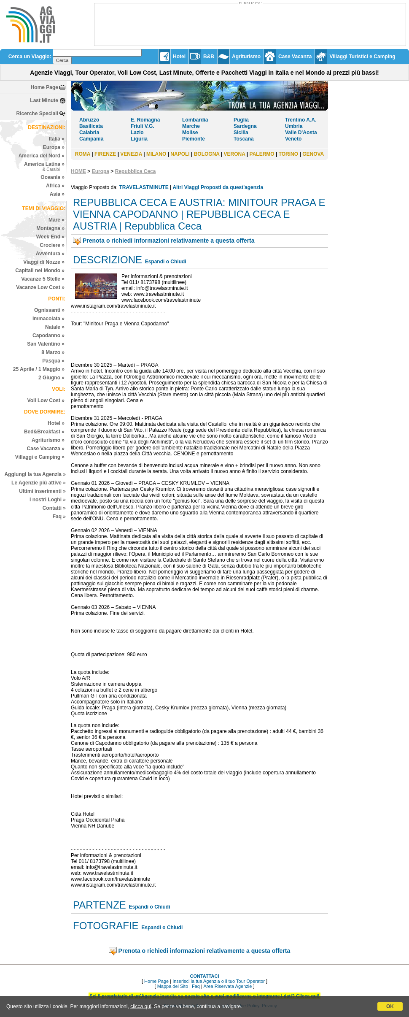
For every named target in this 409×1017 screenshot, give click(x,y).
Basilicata (91, 126)
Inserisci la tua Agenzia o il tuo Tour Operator (218, 981)
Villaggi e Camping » (40, 457)
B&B (208, 57)
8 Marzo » (53, 352)
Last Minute (44, 100)
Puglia (241, 120)
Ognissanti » (49, 310)
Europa (100, 171)
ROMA (82, 154)
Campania (91, 139)
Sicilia (241, 132)
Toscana (244, 139)
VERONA (234, 154)
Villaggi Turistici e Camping (362, 57)
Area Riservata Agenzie (227, 986)
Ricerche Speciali (37, 113)
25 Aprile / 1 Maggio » (39, 369)
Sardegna (245, 126)
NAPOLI (179, 154)
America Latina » (44, 166)
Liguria (139, 139)
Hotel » (56, 423)
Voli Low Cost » (46, 400)
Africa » (55, 186)
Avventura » (50, 254)
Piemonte (193, 139)
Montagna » (50, 228)
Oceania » (52, 177)
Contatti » (54, 508)
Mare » (56, 220)
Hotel (179, 57)
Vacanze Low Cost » (40, 287)
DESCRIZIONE (107, 259)
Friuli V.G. (142, 126)
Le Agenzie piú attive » (38, 483)
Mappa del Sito (172, 986)
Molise (190, 132)
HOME (78, 171)
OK (390, 1006)
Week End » (50, 237)
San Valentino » (46, 344)
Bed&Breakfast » (44, 432)
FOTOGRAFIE (106, 925)
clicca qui (140, 1006)
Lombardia (195, 120)
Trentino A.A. (300, 120)
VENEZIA (131, 154)
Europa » (54, 147)
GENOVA (313, 154)
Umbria (293, 126)
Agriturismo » (48, 440)
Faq (196, 986)
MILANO (156, 154)
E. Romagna (145, 120)
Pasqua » (53, 361)
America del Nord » (42, 156)
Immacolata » (48, 319)
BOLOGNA (207, 154)
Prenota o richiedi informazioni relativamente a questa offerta (169, 240)
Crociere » (52, 245)
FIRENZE (105, 154)
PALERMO (262, 154)
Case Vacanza (295, 57)
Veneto (293, 139)
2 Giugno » (51, 378)
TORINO (288, 154)
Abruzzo (89, 120)
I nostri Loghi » (48, 500)
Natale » (55, 327)
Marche (191, 126)
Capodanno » (48, 335)
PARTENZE (99, 905)
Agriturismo (246, 57)
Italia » (57, 139)
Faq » (59, 516)
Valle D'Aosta (301, 132)
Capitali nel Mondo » (40, 270)
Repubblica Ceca (135, 171)
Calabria (89, 132)
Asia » (57, 194)
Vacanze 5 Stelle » (43, 279)
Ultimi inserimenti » (42, 491)
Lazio (137, 132)
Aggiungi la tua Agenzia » (35, 474)
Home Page (44, 87)
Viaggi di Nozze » (44, 262)
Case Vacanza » (46, 449)
